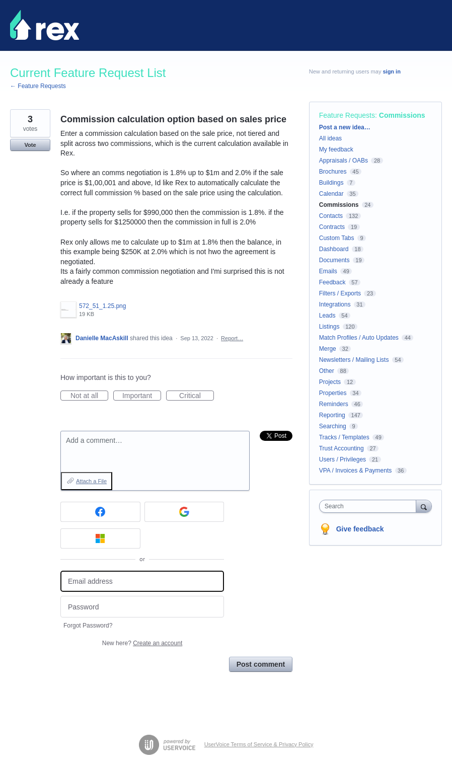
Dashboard (334, 249)
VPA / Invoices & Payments (355, 470)
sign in (391, 71)
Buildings (331, 182)
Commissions (402, 115)
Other (326, 370)
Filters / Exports (340, 293)
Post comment (261, 664)
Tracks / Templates (344, 437)
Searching (332, 426)
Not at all (89, 396)
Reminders (333, 404)
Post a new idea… (344, 127)
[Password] (142, 606)
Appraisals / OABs (343, 160)
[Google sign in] (184, 512)
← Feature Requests (38, 86)
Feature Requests (347, 115)
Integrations (335, 304)
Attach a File (91, 481)
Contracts (332, 226)
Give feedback (360, 529)
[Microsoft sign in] (100, 538)
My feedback (336, 149)
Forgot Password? (87, 625)
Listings (329, 326)
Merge (327, 348)
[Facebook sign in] (100, 512)
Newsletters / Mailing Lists (354, 359)
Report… (232, 338)
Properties (333, 393)
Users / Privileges (342, 459)
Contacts (331, 215)
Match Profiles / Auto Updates (359, 337)
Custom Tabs (336, 238)
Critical (196, 396)
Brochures (333, 171)
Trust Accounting (341, 448)
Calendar (331, 193)
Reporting (332, 415)
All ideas (330, 138)
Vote (30, 145)
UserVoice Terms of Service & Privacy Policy (259, 744)
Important (141, 396)
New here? (142, 643)
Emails (328, 271)
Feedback (332, 282)
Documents (334, 260)
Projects (330, 381)
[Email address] (142, 581)
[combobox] (370, 506)
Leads (327, 315)
